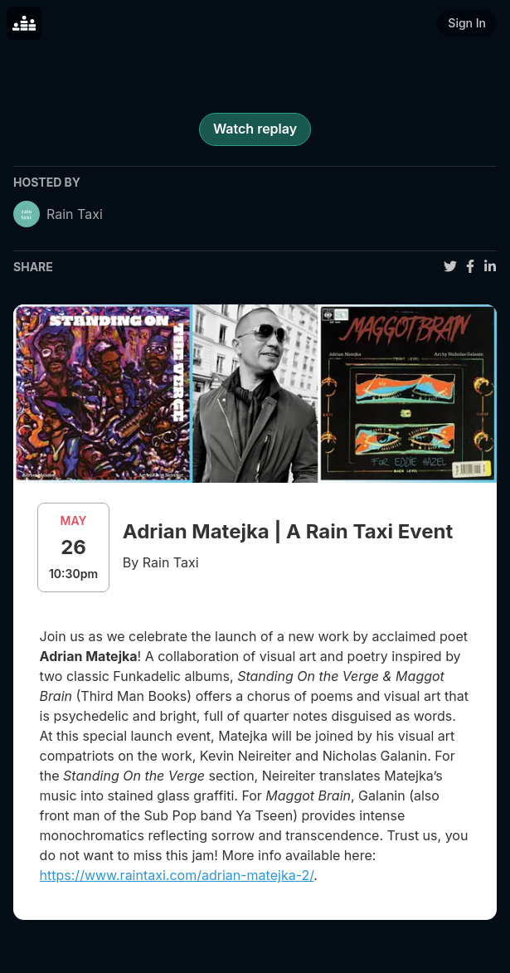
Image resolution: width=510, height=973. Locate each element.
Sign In (467, 23)
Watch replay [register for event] (255, 128)
